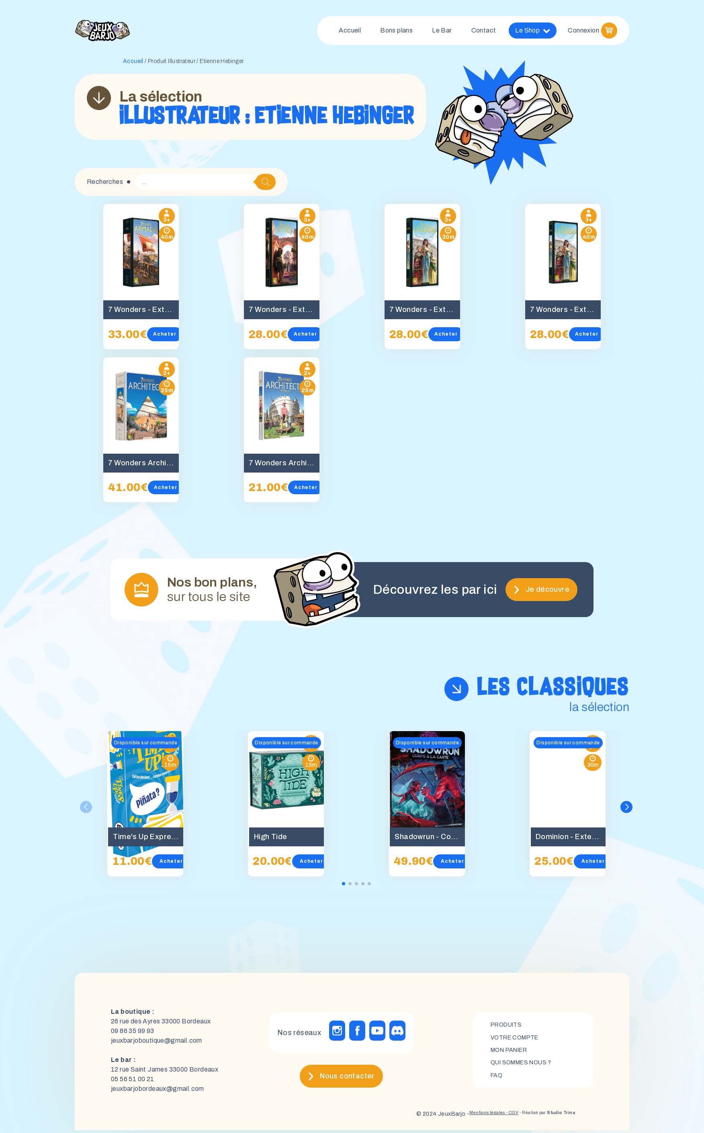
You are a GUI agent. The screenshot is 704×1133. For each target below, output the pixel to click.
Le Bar (442, 32)
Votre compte (518, 1039)
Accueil (350, 32)
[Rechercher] (266, 185)
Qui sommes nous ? (526, 1066)
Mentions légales (459, 1117)
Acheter (168, 337)
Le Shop (532, 32)
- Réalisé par (538, 1117)
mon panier (512, 1052)
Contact (483, 32)
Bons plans (396, 32)
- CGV (492, 1117)
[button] (628, 810)
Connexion (583, 32)
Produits (508, 1025)
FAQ (497, 1080)
